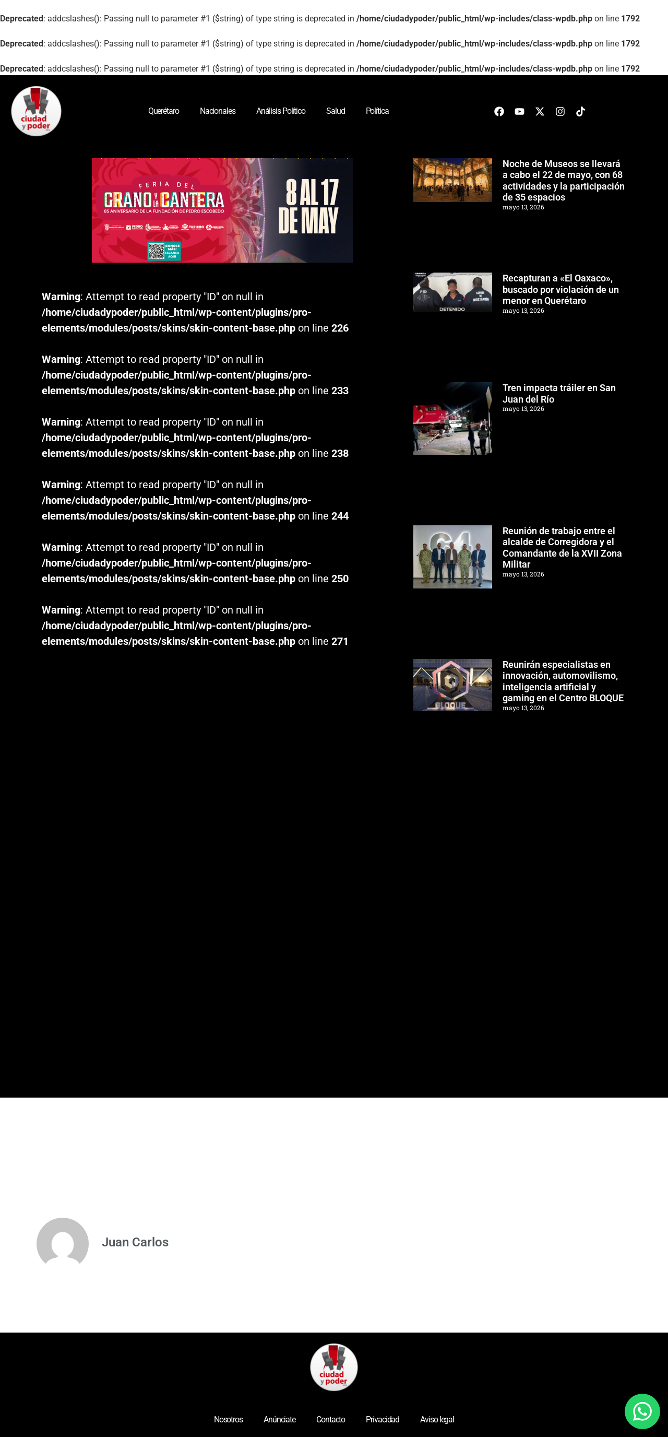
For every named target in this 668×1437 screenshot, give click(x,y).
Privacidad (382, 1419)
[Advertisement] (491, 930)
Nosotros (228, 1419)
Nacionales (217, 111)
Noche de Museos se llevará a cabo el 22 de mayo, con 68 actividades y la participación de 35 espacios (564, 180)
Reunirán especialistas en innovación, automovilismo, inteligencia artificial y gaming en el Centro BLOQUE (563, 681)
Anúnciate (279, 1419)
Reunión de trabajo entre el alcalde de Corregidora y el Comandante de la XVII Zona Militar (562, 547)
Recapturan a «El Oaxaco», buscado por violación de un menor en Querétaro (561, 289)
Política (377, 111)
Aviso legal (437, 1419)
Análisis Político (280, 111)
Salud (335, 111)
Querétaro (163, 111)
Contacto (330, 1419)
